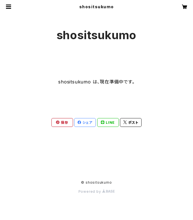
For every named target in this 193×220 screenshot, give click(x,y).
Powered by (96, 191)
